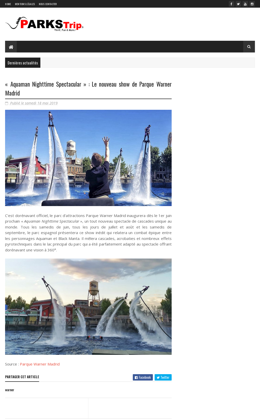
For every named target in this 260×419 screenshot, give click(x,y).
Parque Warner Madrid (40, 364)
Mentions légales (25, 4)
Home (8, 4)
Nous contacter (48, 4)
